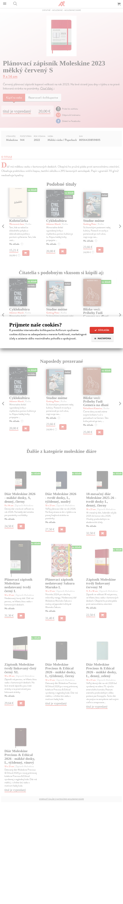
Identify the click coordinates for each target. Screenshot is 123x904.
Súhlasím (101, 330)
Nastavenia (102, 338)
